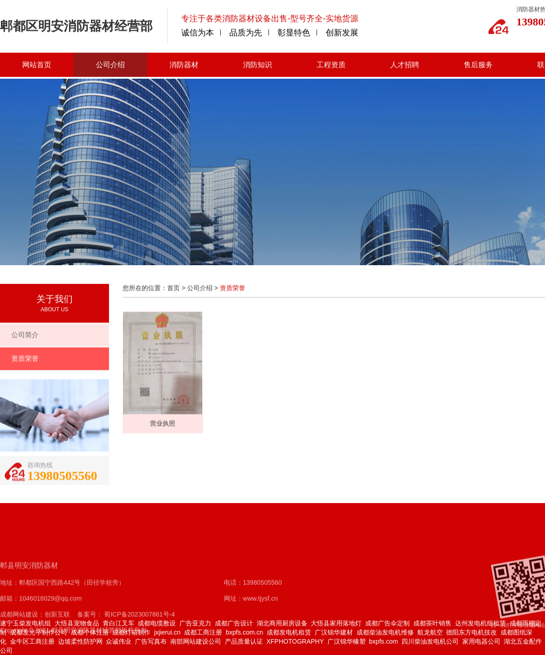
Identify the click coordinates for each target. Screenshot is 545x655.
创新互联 (57, 633)
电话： (233, 601)
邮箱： (9, 617)
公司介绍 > (203, 292)
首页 (173, 292)
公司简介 (25, 339)
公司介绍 (110, 64)
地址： (9, 601)
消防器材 (183, 64)
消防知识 (257, 64)
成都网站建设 (19, 633)
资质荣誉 (25, 363)
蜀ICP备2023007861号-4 (139, 633)
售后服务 (478, 64)
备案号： (90, 633)
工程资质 (331, 64)
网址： (233, 617)
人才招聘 (404, 64)
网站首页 (36, 64)
